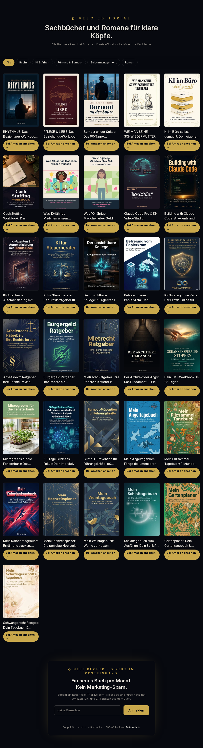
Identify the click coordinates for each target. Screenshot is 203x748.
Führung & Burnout (70, 62)
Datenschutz (133, 727)
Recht (23, 62)
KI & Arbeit (42, 62)
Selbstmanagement (104, 62)
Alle (9, 62)
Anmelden (136, 710)
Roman (129, 62)
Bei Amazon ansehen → (20, 145)
